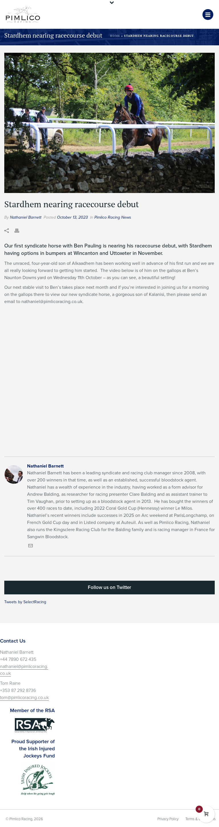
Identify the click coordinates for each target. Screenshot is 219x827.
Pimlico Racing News (112, 217)
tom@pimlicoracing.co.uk (24, 697)
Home (115, 36)
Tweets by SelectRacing (25, 602)
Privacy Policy (168, 819)
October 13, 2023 (72, 217)
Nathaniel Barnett (25, 217)
